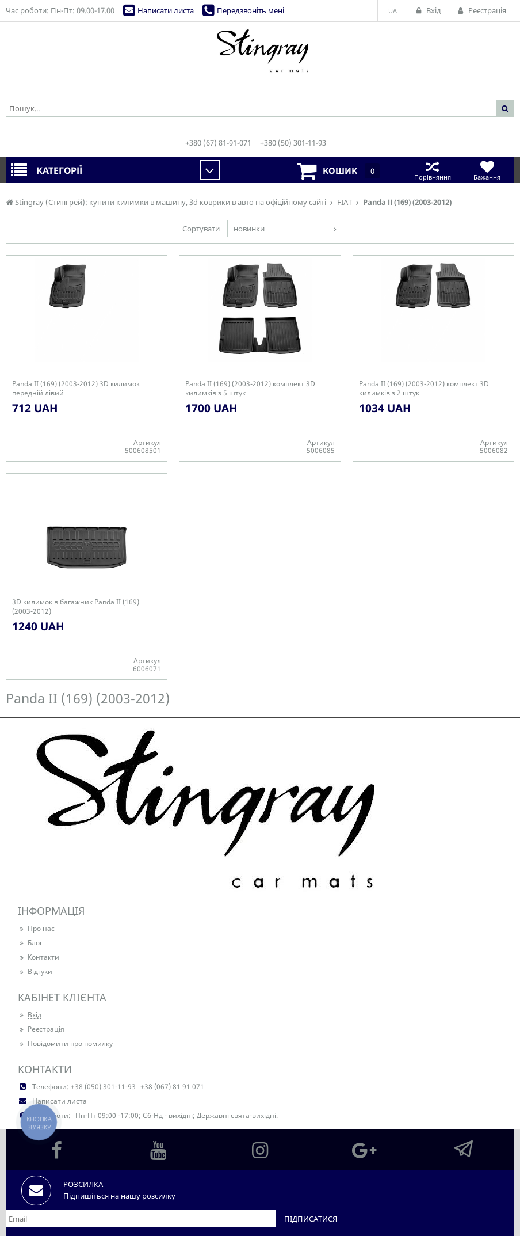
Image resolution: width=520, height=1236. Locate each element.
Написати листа (165, 10)
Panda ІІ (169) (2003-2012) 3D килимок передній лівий (76, 388)
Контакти (38, 957)
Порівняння (432, 170)
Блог (30, 943)
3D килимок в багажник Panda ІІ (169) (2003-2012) (75, 607)
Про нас (36, 928)
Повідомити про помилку (65, 1043)
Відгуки (35, 971)
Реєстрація (41, 1029)
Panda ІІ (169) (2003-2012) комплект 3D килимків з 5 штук (250, 388)
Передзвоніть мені (250, 10)
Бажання (487, 170)
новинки (249, 228)
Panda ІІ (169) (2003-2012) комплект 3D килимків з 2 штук (424, 388)
